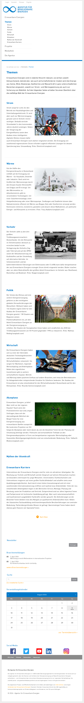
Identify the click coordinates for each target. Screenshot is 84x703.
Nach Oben (44, 517)
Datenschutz (27, 657)
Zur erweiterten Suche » (15, 583)
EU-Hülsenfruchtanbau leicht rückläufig (23, 563)
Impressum (36, 657)
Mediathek (9, 51)
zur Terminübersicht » (68, 632)
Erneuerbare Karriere (14, 42)
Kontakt (14, 2)
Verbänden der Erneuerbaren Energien (19, 687)
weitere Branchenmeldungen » (18, 567)
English (29, 2)
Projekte (8, 46)
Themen (8, 22)
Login (7, 2)
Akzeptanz (10, 37)
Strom (9, 25)
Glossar (21, 2)
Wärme (9, 27)
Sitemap (18, 657)
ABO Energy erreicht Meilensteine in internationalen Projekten (31, 558)
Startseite (24, 67)
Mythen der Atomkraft (14, 40)
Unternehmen (59, 684)
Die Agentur (10, 55)
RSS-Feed (11, 657)
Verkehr (9, 30)
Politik (9, 32)
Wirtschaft (10, 35)
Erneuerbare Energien (14, 17)
